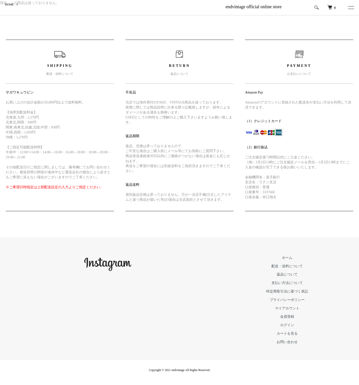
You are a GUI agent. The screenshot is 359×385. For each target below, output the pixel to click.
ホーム (287, 258)
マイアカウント (287, 308)
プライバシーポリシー (287, 300)
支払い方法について (287, 283)
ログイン (287, 325)
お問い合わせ (287, 342)
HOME (9, 4)
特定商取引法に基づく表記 (287, 291)
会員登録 (287, 316)
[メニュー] (350, 7)
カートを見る (287, 333)
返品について (287, 274)
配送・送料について (287, 266)
